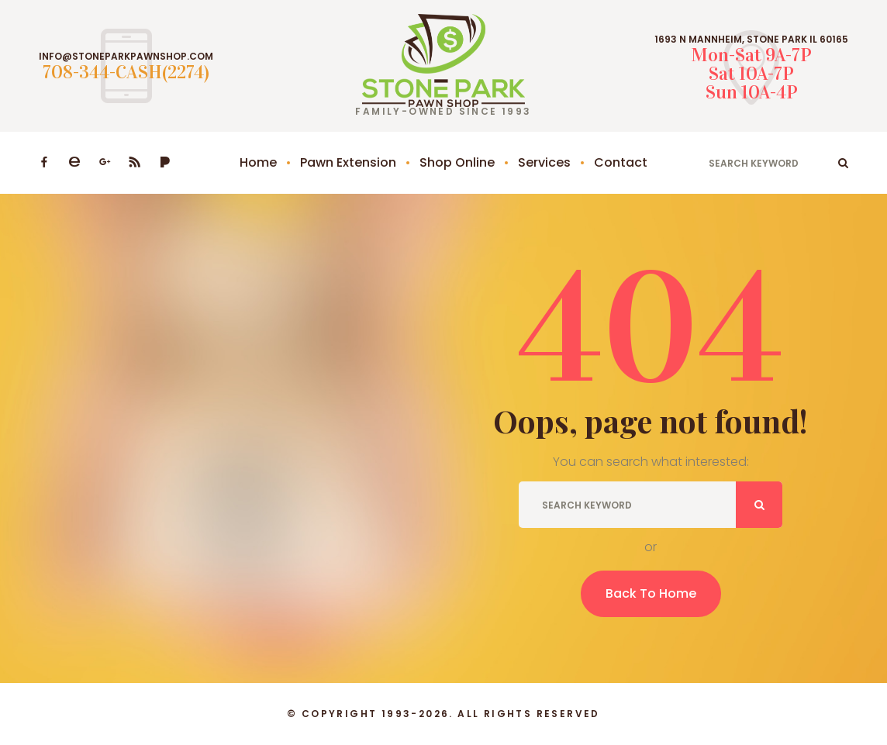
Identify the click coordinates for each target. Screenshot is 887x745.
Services (544, 162)
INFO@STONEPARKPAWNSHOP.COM (126, 56)
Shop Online (457, 162)
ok (843, 163)
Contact (620, 162)
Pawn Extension (348, 162)
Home (258, 162)
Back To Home (651, 593)
